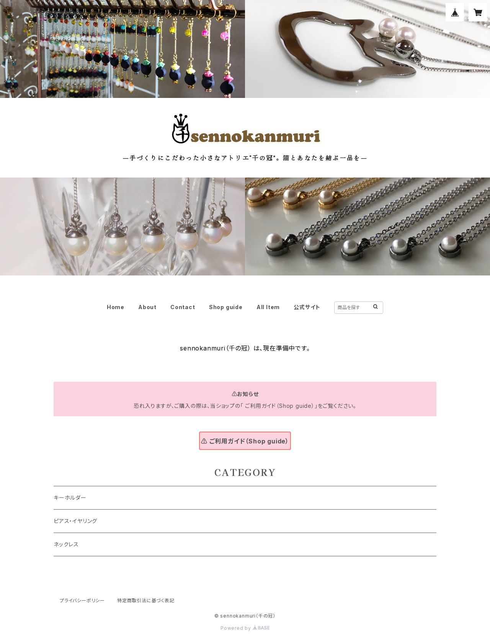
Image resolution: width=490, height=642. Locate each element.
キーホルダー (70, 497)
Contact (182, 307)
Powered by (245, 628)
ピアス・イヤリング (75, 521)
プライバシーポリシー (82, 600)
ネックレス (66, 544)
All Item (268, 307)
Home (115, 307)
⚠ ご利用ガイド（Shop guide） (245, 441)
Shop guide (226, 307)
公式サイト (307, 307)
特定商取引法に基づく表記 (146, 600)
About (147, 307)
